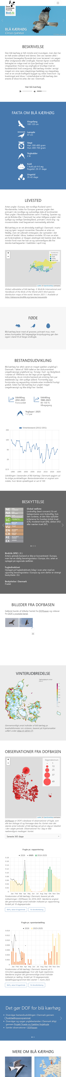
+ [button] (8, 760)
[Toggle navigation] (58, 3)
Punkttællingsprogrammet (18, 956)
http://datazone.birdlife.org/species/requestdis (26, 297)
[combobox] (33, 836)
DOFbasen (44, 611)
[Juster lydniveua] (35, 91)
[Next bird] (63, 20)
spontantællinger (21, 893)
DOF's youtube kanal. (18, 613)
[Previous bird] (2, 20)
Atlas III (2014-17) (25, 730)
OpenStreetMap (48, 817)
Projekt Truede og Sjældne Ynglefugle (31, 962)
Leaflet (39, 817)
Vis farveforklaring (36, 862)
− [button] (8, 763)
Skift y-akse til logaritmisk (16, 862)
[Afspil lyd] (20, 91)
